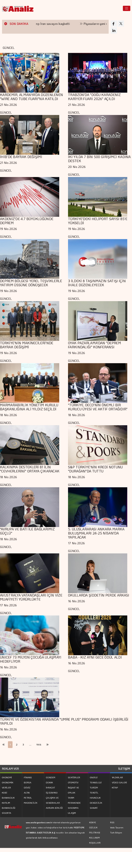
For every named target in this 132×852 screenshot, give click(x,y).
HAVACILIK (95, 797)
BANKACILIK (8, 797)
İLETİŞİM (124, 768)
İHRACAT (50, 787)
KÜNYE (92, 822)
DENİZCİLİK (96, 802)
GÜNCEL (6, 112)
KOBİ (4, 792)
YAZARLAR (117, 777)
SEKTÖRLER (74, 777)
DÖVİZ (27, 787)
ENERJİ (94, 777)
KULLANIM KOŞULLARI (95, 840)
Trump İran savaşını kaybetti (54, 24)
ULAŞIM (72, 812)
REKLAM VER (10, 768)
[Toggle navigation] (126, 8)
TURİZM (94, 787)
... (30, 744)
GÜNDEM (50, 777)
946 (38, 744)
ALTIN (27, 792)
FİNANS (28, 777)
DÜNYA (49, 782)
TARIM (71, 797)
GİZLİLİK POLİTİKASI (94, 830)
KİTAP (115, 787)
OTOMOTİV (73, 782)
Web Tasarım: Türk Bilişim (117, 830)
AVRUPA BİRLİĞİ (54, 807)
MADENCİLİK (30, 802)
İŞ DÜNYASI (52, 792)
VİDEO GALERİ (119, 782)
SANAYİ (94, 807)
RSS (112, 822)
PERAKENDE (74, 802)
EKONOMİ (7, 777)
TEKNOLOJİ (96, 782)
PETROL (28, 797)
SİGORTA (6, 812)
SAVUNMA (73, 807)
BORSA (27, 782)
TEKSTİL (94, 792)
